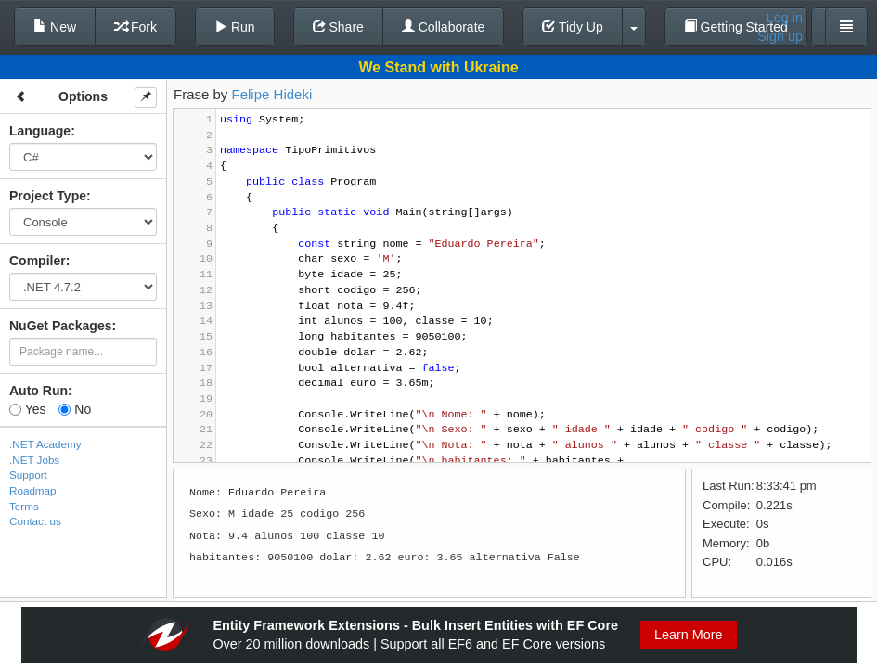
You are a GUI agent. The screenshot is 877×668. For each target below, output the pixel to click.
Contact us (35, 521)
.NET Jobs (34, 460)
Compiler (37, 260)
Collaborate (443, 26)
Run (234, 26)
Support (28, 475)
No (74, 409)
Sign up (780, 36)
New (54, 26)
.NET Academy (45, 444)
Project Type (47, 195)
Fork (135, 26)
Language (40, 130)
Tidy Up (572, 26)
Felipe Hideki (272, 94)
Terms (24, 506)
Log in (785, 17)
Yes (27, 409)
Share (338, 26)
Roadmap (33, 490)
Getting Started (736, 26)
